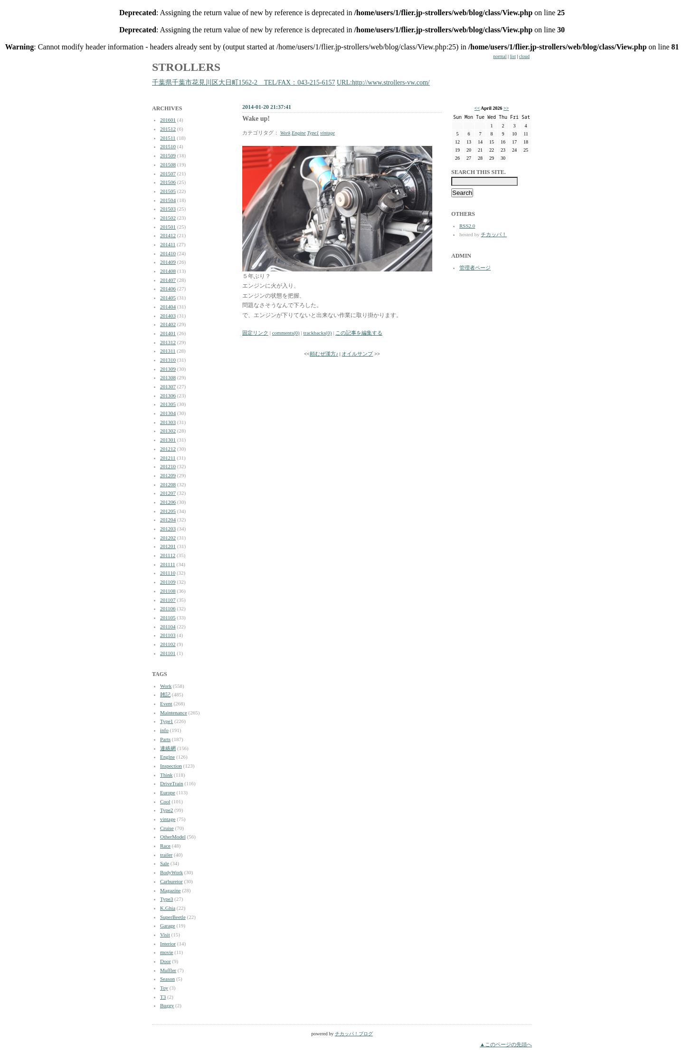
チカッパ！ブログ (354, 1033)
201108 (168, 591)
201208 (168, 484)
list (513, 56)
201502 (168, 218)
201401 (168, 333)
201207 (168, 493)
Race (165, 846)
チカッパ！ (494, 234)
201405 (168, 297)
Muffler (168, 970)
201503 (168, 209)
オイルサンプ (357, 354)
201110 (167, 573)
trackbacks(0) (317, 333)
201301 (168, 440)
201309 (168, 369)
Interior (168, 943)
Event (166, 703)
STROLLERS (186, 67)
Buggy (167, 1005)
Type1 (166, 721)
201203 (168, 528)
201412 (168, 235)
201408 (168, 271)
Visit (165, 934)
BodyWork (171, 872)
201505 (168, 191)
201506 (168, 182)
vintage (167, 819)
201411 (168, 244)
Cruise (167, 828)
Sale (164, 863)
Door (165, 961)
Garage (167, 925)
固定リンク (255, 333)
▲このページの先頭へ (506, 1044)
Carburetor (171, 881)
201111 (167, 564)
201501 (168, 227)
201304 (168, 413)
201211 (168, 458)
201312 (168, 342)
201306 (168, 395)
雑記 (165, 694)
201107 (168, 600)
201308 (168, 377)
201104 (168, 626)
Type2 (166, 810)
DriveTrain (171, 783)
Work (165, 686)
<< (477, 108)
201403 (168, 315)
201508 (168, 164)
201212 (168, 449)
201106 (168, 608)
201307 (168, 386)
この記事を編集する (358, 333)
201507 (168, 173)
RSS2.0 (467, 226)
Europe (167, 792)
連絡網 (168, 748)
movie (166, 952)
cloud (524, 56)
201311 (168, 351)
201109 (168, 582)
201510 (168, 146)
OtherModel (173, 836)
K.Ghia (167, 908)
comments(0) (286, 333)
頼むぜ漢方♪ (324, 354)
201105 (168, 617)
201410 (168, 253)
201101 (168, 653)
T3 (163, 997)
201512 (168, 129)
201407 (168, 280)
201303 (168, 422)
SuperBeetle (173, 917)
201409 (168, 262)
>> (506, 108)
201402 (168, 324)
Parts (165, 739)
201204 (168, 519)
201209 (168, 475)
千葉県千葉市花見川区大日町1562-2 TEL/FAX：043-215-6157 (243, 82)
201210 (168, 466)
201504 (168, 200)
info (164, 730)
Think (166, 775)
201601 (168, 120)
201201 (168, 546)
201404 (168, 306)
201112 (167, 555)
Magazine (170, 890)
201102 (168, 644)
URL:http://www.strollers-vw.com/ (383, 82)
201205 (168, 511)
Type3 (166, 899)
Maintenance (173, 712)
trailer (166, 855)
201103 (168, 635)
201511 (168, 138)
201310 (168, 360)
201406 (168, 288)
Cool (165, 801)
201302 (168, 431)
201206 (168, 502)
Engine (167, 757)
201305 (168, 404)
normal (499, 56)
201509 (168, 155)
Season (167, 979)
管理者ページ (475, 267)
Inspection (171, 766)
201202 (168, 537)
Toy (164, 988)
